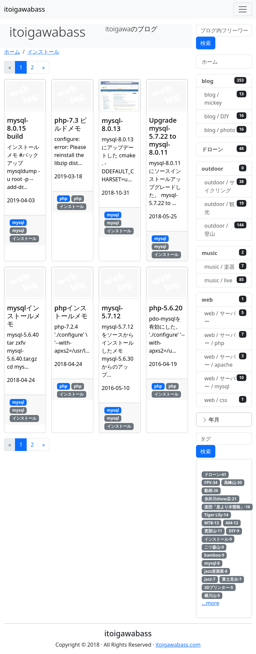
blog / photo (225, 130)
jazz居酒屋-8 (215, 571)
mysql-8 (212, 563)
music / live (225, 280)
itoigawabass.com (178, 644)
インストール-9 (218, 539)
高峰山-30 (233, 482)
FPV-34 (210, 482)
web (224, 299)
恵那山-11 (213, 531)
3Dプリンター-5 (218, 587)
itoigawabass (24, 9)
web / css (225, 400)
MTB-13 (211, 523)
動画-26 (211, 490)
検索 (205, 43)
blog (224, 81)
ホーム (12, 51)
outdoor (224, 168)
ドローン (224, 149)
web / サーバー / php (225, 339)
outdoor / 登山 (225, 229)
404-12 (231, 523)
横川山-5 (212, 595)
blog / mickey (225, 98)
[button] (224, 420)
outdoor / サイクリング (225, 186)
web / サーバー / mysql (225, 382)
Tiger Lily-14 (216, 515)
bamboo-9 (214, 555)
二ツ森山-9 (214, 547)
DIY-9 (234, 531)
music (224, 253)
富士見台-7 (232, 579)
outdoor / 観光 (225, 208)
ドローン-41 (215, 474)
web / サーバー (225, 317)
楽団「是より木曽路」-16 (227, 507)
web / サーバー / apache (225, 360)
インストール (43, 51)
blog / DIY (225, 116)
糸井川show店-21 (220, 499)
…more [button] (210, 603)
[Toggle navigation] (242, 9)
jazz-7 (209, 579)
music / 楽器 (225, 266)
